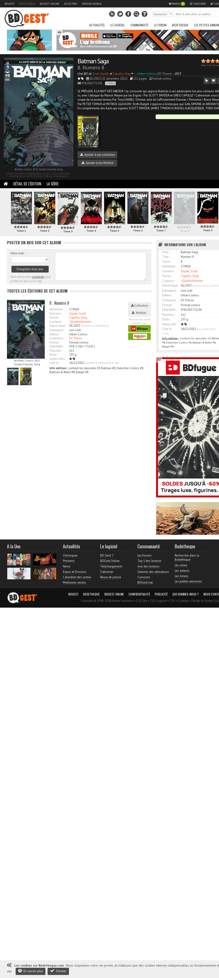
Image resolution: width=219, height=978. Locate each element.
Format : (54, 342)
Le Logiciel (117, 24)
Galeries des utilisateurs (153, 572)
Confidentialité (139, 594)
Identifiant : (56, 309)
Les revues (181, 576)
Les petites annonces (188, 581)
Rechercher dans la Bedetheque (187, 557)
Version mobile (92, 3)
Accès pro (70, 3)
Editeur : (54, 334)
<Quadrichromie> (80, 322)
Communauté (139, 24)
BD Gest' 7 (107, 555)
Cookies (183, 601)
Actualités (97, 24)
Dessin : (54, 317)
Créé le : (54, 363)
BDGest (9, 3)
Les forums (144, 555)
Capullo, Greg (78, 317)
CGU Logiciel (158, 601)
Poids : (53, 355)
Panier (177, 4)
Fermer (58, 971)
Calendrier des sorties (77, 577)
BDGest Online (49, 3)
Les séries (181, 565)
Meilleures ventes (74, 583)
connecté (38, 277)
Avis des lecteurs (148, 566)
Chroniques (70, 555)
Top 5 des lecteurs (149, 561)
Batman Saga (93, 61)
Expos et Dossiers (74, 572)
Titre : (166, 257)
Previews (69, 561)
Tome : (166, 262)
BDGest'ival (145, 583)
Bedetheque (27, 3)
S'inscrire (198, 3)
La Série (52, 184)
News (66, 566)
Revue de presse (110, 577)
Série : (166, 252)
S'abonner (106, 572)
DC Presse (75, 338)
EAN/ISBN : (56, 346)
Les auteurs (182, 571)
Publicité (161, 594)
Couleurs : (55, 322)
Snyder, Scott (77, 313)
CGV (172, 601)
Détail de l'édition (27, 184)
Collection (139, 306)
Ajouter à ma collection (97, 155)
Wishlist (139, 313)
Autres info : (170, 324)
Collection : (56, 338)
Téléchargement (111, 566)
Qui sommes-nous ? (185, 594)
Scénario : (55, 313)
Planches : (55, 351)
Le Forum (160, 24)
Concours (143, 577)
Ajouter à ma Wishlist (97, 163)
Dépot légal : (57, 326)
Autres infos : (57, 359)
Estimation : (57, 330)
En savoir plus (30, 971)
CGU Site (141, 601)
